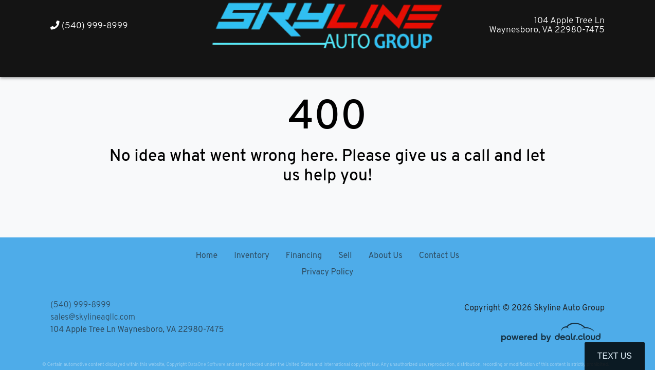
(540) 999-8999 (89, 26)
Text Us (614, 355)
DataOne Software (206, 364)
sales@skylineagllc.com (92, 317)
